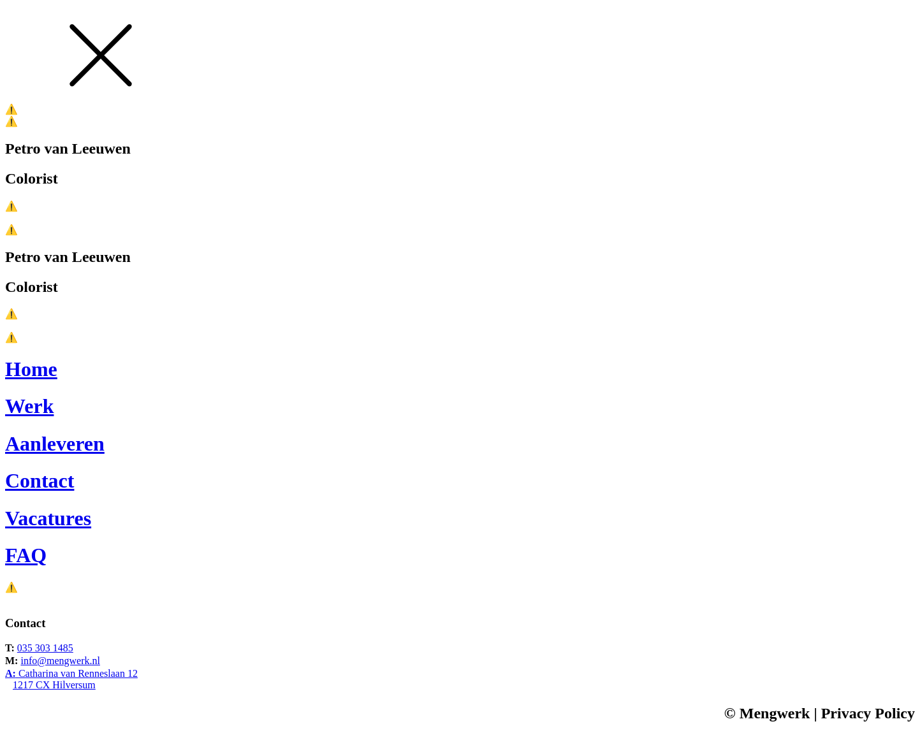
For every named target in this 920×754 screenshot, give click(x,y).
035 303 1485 (45, 647)
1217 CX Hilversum (54, 684)
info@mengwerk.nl (59, 660)
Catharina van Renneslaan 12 (71, 673)
